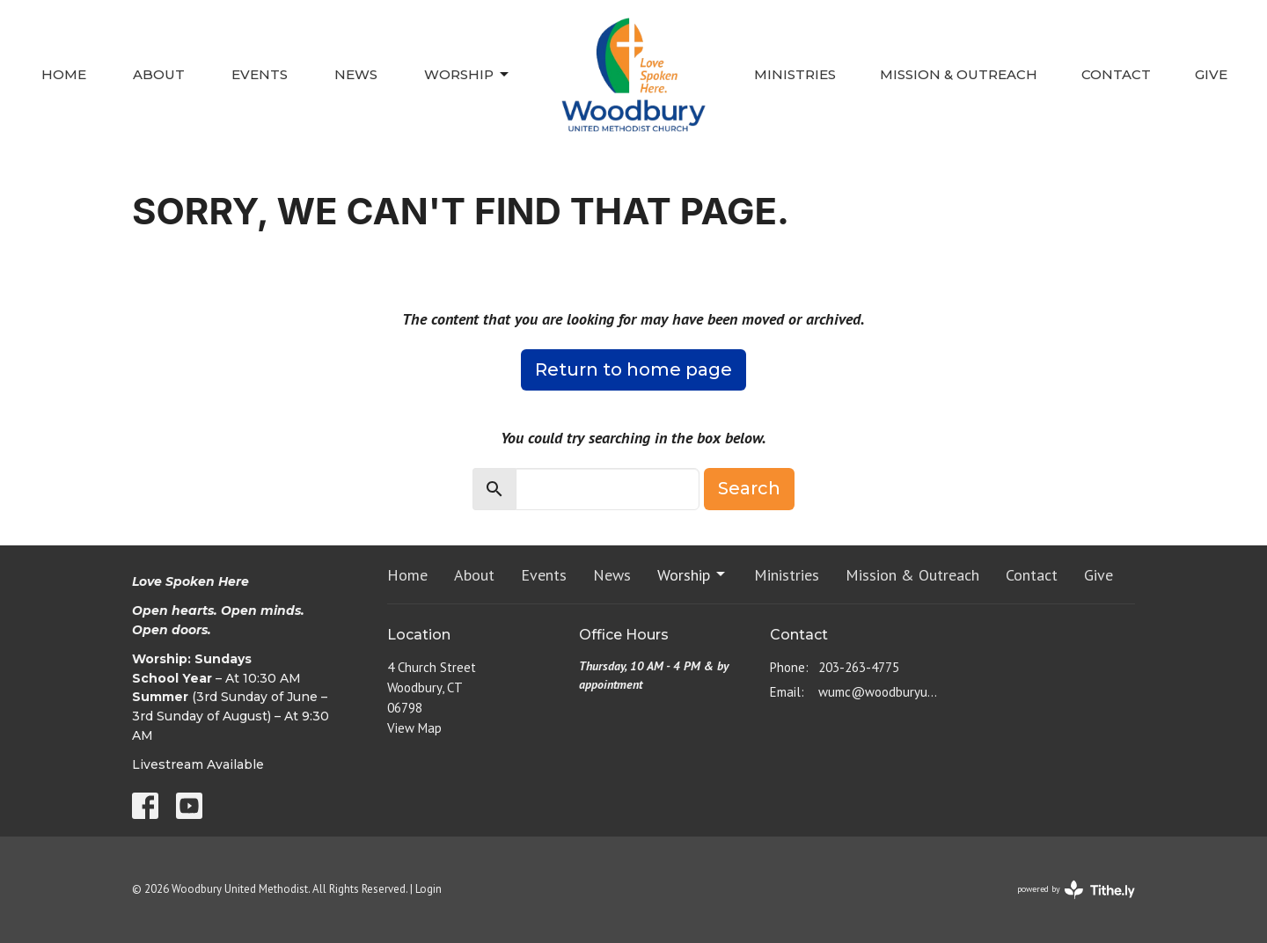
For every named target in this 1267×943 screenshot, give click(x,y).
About (159, 74)
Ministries (795, 74)
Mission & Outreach (958, 74)
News (355, 74)
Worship (467, 75)
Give (1211, 74)
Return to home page (633, 369)
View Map (414, 728)
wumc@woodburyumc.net (881, 691)
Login (428, 888)
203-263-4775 (858, 667)
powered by (1076, 889)
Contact (1116, 74)
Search (749, 488)
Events (259, 74)
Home (63, 74)
